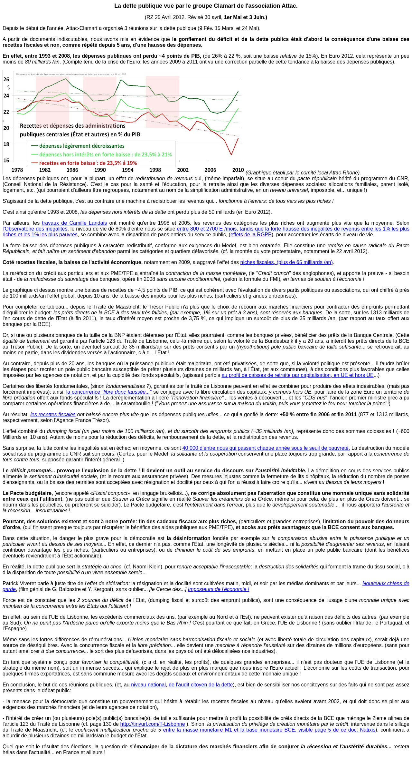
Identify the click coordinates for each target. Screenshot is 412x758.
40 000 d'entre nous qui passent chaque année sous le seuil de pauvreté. (266, 448)
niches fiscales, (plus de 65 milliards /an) (286, 262)
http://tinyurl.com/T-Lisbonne (152, 724)
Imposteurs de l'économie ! (218, 589)
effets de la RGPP (251, 234)
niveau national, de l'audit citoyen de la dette (182, 684)
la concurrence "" (109, 392)
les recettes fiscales (53, 414)
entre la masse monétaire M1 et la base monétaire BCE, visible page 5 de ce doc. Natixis (269, 730)
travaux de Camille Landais (74, 223)
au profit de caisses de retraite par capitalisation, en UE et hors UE (297, 375)
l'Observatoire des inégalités (35, 228)
